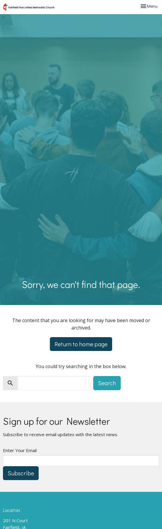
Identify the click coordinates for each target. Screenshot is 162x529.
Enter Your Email (20, 450)
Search (107, 383)
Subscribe (21, 473)
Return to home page (81, 344)
